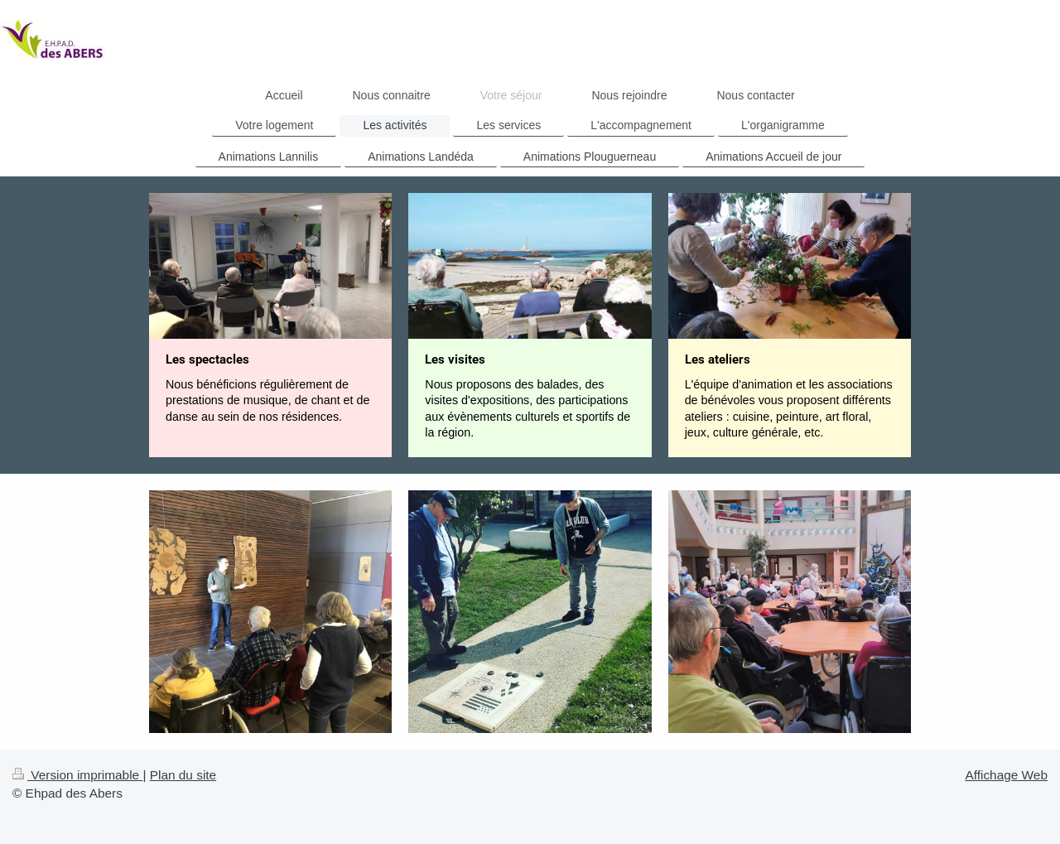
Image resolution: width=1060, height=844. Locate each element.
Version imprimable (77, 775)
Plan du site (183, 775)
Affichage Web (1006, 775)
